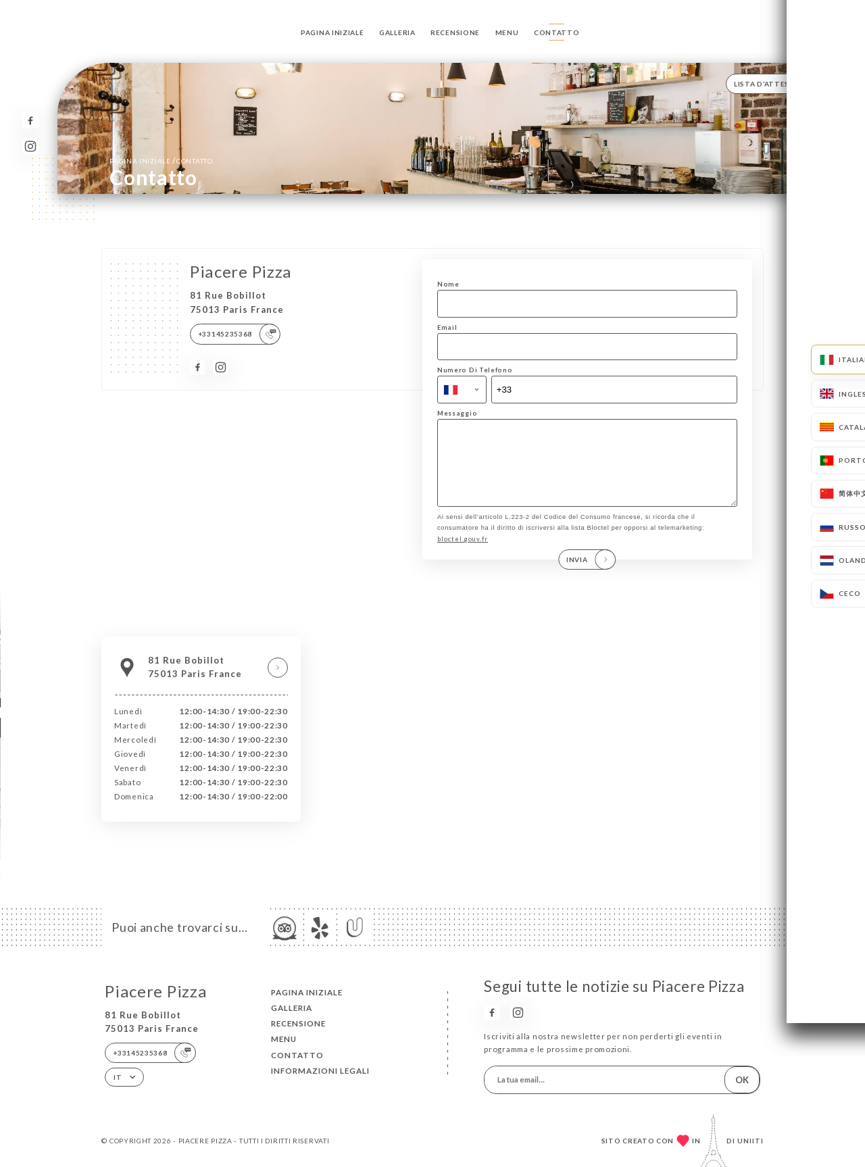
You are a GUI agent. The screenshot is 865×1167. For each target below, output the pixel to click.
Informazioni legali (320, 1070)
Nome (448, 284)
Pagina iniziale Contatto (160, 160)
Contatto (557, 32)
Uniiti (750, 1141)
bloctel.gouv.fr (462, 553)
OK (742, 1079)
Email (447, 327)
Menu (507, 32)
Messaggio (457, 413)
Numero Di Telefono (475, 370)
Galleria (397, 32)
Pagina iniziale (332, 32)
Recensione (455, 32)
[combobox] (462, 389)
